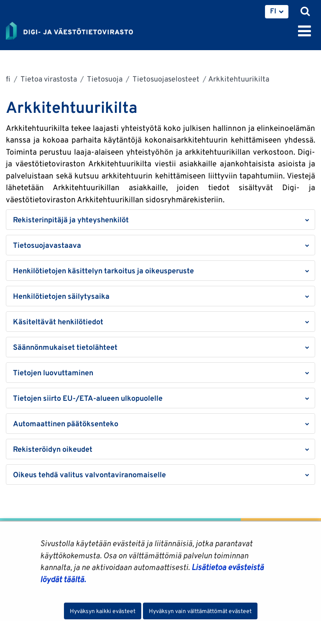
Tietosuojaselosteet (165, 79)
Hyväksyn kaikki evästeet (102, 611)
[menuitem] (276, 11)
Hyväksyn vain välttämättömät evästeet (200, 611)
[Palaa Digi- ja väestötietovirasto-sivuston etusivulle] (69, 29)
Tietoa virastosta (48, 79)
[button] (160, 219)
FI (273, 10)
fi (8, 79)
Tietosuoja (104, 79)
